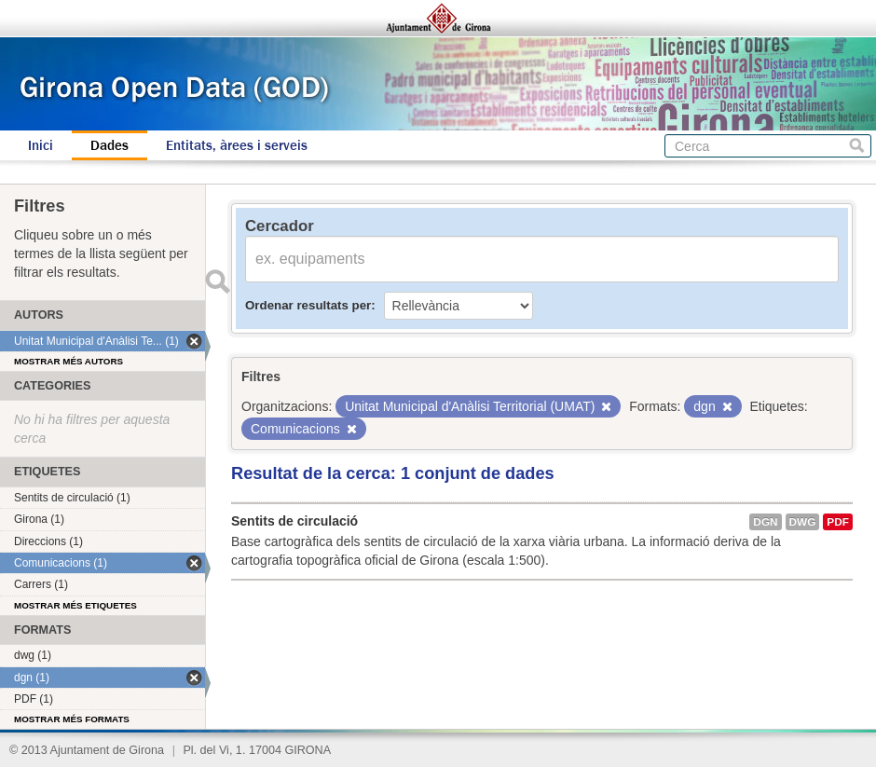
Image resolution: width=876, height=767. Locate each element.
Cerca (857, 146)
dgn (765, 521)
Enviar (217, 281)
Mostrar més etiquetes (75, 605)
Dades (109, 145)
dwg (802, 521)
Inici (40, 145)
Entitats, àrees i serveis (237, 145)
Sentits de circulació (294, 521)
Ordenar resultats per (308, 305)
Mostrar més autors (68, 361)
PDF (838, 521)
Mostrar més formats (72, 719)
